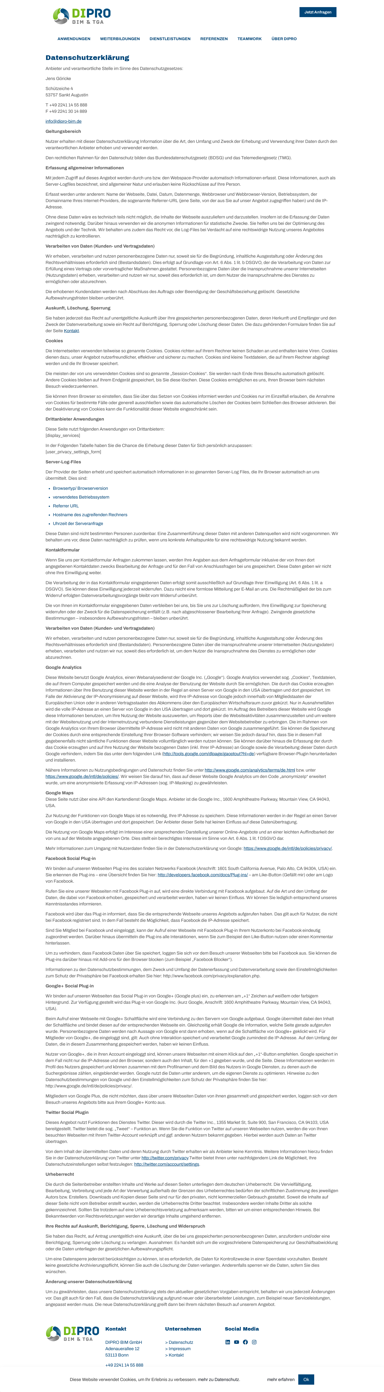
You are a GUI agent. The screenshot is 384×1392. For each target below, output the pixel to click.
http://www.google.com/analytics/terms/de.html (250, 770)
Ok (306, 1379)
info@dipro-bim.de (64, 121)
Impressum (180, 1348)
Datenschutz (181, 1342)
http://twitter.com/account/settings (166, 1164)
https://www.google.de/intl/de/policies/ (82, 776)
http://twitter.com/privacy (165, 1157)
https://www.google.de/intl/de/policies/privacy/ (288, 848)
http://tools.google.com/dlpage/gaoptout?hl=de (208, 753)
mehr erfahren (281, 1379)
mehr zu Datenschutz (218, 1379)
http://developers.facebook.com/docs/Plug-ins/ (203, 874)
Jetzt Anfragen (318, 12)
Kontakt (71, 330)
